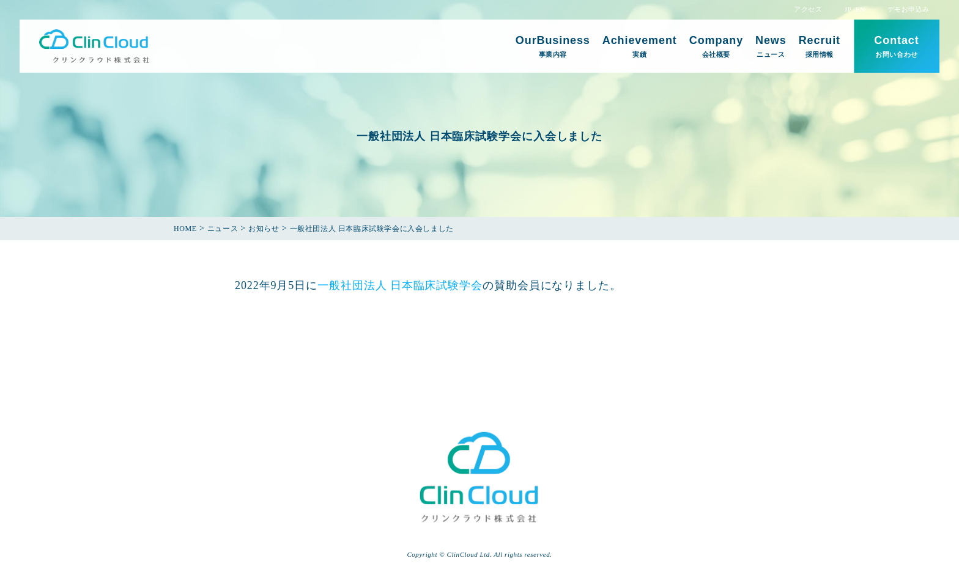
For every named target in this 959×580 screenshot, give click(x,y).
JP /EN (855, 9)
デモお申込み (908, 9)
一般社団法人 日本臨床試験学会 (400, 285)
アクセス (808, 9)
